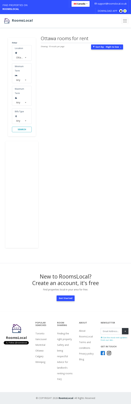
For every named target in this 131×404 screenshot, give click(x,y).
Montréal (40, 344)
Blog (81, 359)
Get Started (65, 298)
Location (19, 48)
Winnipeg (40, 362)
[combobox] (21, 57)
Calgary (39, 356)
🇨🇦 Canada (80, 3)
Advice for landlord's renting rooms (65, 367)
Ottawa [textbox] (20, 57)
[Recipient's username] (111, 331)
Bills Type (19, 111)
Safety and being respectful (63, 350)
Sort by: (106, 46)
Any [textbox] (18, 80)
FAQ (59, 379)
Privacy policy (86, 353)
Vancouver (41, 339)
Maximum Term (19, 91)
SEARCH (22, 129)
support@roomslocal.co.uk (110, 3)
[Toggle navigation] (124, 21)
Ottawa (39, 350)
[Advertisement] (21, 194)
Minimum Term (19, 68)
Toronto (39, 333)
